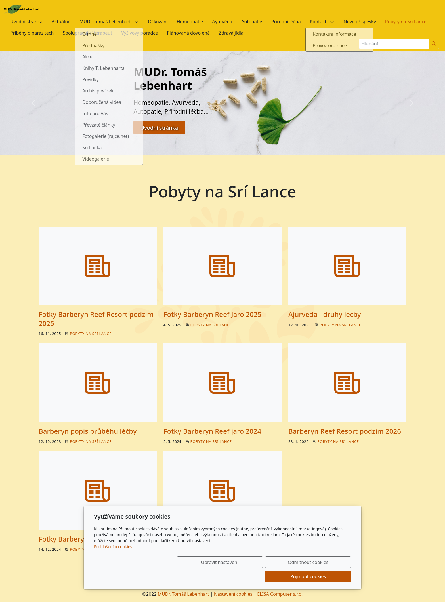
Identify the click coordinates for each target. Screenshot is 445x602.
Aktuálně (61, 21)
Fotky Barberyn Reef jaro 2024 (212, 431)
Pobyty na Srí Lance (406, 21)
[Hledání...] (394, 44)
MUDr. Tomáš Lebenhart (109, 21)
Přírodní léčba (286, 21)
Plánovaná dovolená (188, 33)
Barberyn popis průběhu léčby (88, 431)
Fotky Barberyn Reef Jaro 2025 (212, 314)
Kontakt (322, 21)
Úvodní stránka (26, 21)
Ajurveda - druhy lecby (324, 314)
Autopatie (251, 21)
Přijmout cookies (323, 576)
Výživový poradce (139, 33)
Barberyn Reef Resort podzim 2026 (344, 431)
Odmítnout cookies (267, 576)
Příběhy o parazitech (32, 33)
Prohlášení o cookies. (113, 560)
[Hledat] (434, 44)
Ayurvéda (222, 21)
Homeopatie (190, 21)
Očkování (157, 21)
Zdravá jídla (231, 33)
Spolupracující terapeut (87, 33)
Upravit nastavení (210, 576)
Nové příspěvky (359, 21)
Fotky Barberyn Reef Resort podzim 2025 (96, 319)
